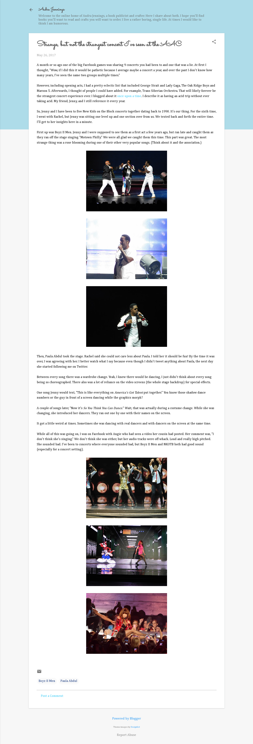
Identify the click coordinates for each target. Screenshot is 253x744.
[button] (214, 42)
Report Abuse (126, 735)
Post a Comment (52, 696)
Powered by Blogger (126, 718)
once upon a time (129, 96)
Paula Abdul (68, 681)
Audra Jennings (51, 9)
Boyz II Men (47, 681)
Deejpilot (135, 727)
